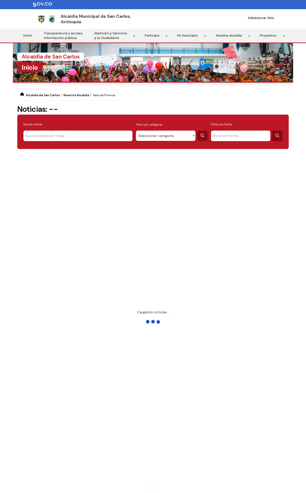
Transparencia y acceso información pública (64, 35)
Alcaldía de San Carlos (43, 95)
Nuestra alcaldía (229, 35)
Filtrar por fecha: (221, 124)
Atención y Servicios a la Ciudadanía (111, 35)
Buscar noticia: (32, 124)
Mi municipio (188, 35)
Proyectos (268, 35)
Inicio (28, 35)
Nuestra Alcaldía (76, 95)
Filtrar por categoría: (149, 124)
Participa (153, 35)
